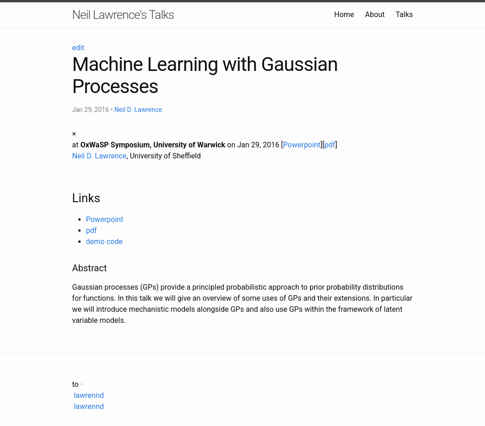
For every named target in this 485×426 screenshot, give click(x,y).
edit (78, 47)
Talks (404, 14)
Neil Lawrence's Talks (123, 15)
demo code (104, 241)
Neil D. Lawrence (138, 109)
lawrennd (88, 395)
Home (344, 14)
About (375, 14)
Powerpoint (302, 144)
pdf (329, 144)
